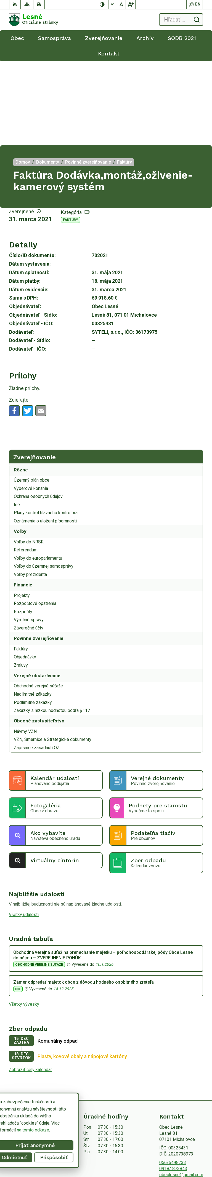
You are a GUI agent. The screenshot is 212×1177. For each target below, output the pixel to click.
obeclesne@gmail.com (181, 1090)
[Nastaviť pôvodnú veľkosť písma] (121, 4)
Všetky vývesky (24, 920)
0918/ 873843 (173, 1084)
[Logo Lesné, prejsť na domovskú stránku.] (33, 19)
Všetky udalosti (24, 830)
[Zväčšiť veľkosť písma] (130, 4)
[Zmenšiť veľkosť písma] (112, 4)
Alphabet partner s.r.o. (182, 1148)
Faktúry (70, 136)
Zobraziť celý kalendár (30, 985)
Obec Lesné (191, 1155)
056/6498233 (172, 1078)
